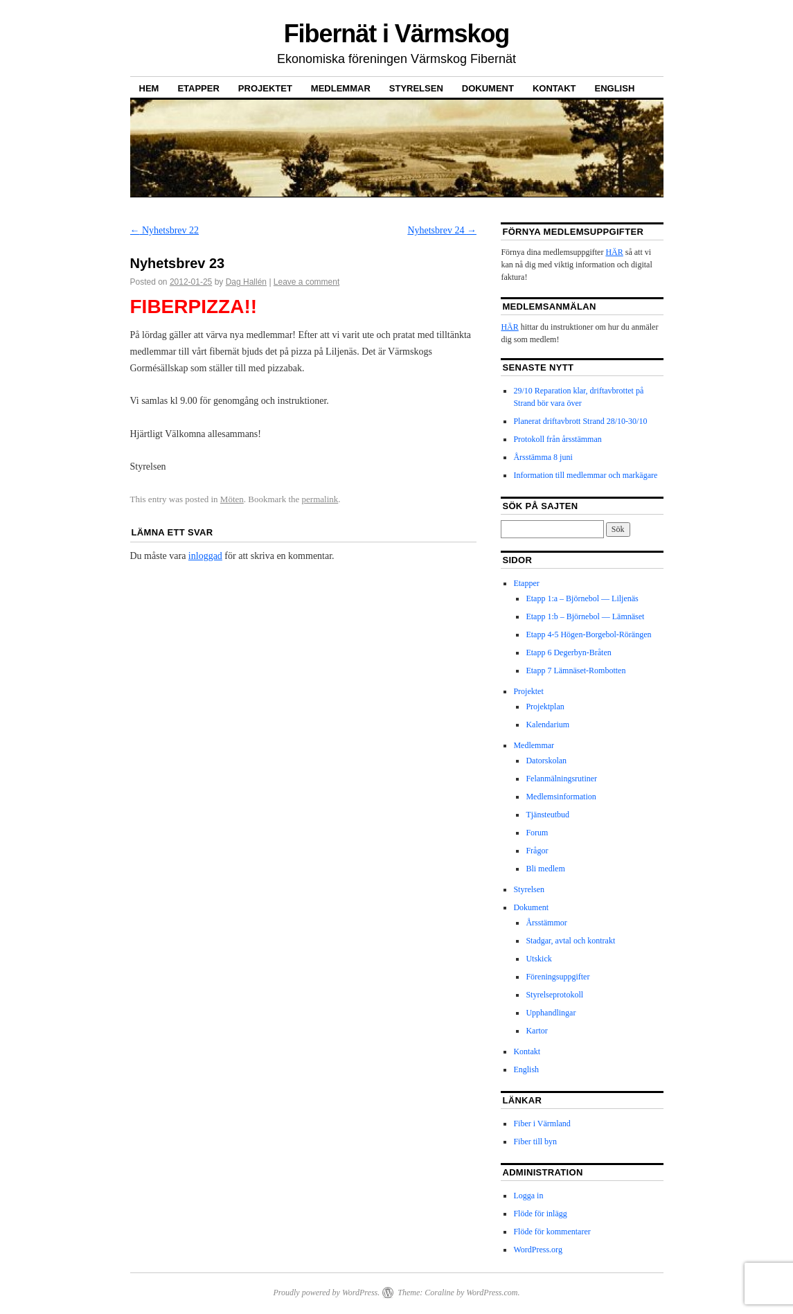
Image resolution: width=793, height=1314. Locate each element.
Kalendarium (547, 724)
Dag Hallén (246, 282)
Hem (149, 88)
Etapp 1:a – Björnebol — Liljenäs (582, 598)
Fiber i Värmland (541, 1123)
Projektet (265, 88)
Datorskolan (546, 760)
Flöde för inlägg (540, 1213)
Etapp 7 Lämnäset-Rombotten (575, 670)
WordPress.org (537, 1249)
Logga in (528, 1195)
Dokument (488, 88)
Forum (537, 832)
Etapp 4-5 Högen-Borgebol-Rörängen (588, 634)
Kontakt (554, 88)
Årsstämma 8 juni (542, 457)
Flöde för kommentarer (551, 1231)
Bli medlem (545, 868)
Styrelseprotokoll (554, 995)
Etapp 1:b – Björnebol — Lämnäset (585, 616)
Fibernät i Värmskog (397, 33)
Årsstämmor (546, 922)
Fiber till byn (535, 1141)
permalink (320, 499)
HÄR (614, 252)
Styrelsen (416, 88)
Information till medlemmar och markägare (585, 475)
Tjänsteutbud (547, 814)
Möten (232, 499)
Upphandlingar (551, 1013)
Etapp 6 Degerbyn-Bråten (568, 652)
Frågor (537, 850)
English (615, 88)
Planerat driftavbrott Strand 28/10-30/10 (580, 421)
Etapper (198, 88)
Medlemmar (341, 88)
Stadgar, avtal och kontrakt (570, 940)
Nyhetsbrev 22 (164, 230)
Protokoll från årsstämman (557, 439)
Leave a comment (306, 282)
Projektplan (545, 706)
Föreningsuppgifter (557, 977)
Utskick (538, 959)
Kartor (536, 1031)
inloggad (205, 556)
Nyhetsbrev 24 (441, 230)
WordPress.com (491, 1292)
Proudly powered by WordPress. (326, 1292)
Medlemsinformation (561, 796)
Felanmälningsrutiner (561, 778)
